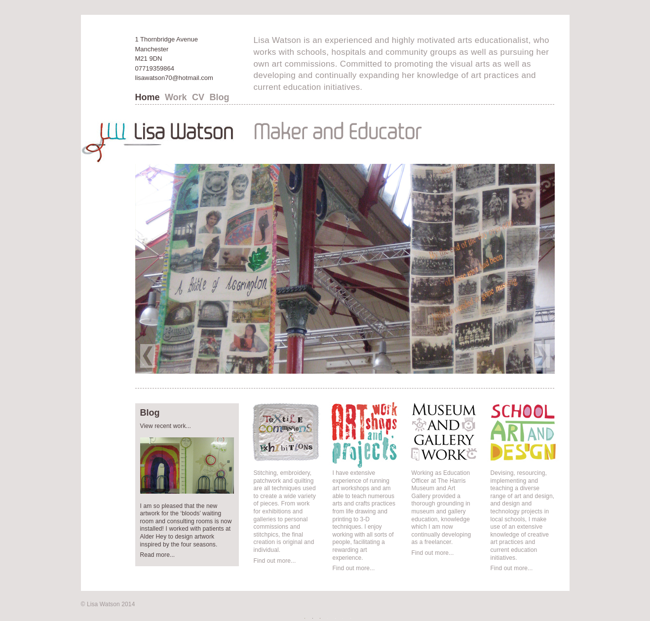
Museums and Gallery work (439, 479)
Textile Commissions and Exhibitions (285, 479)
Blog (219, 97)
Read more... (157, 554)
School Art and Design (519, 474)
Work (176, 97)
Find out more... (275, 560)
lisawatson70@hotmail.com (174, 77)
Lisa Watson (103, 604)
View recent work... (165, 426)
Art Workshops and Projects (356, 479)
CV (198, 97)
